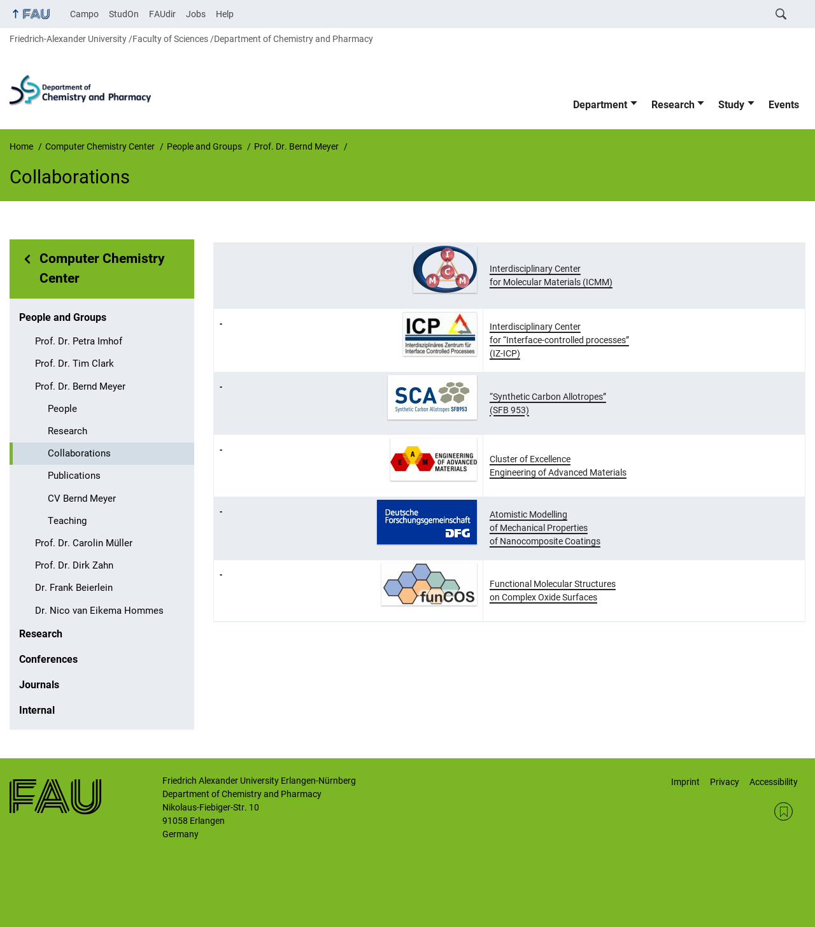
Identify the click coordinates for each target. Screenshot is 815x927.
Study (731, 105)
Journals (39, 685)
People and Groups (62, 317)
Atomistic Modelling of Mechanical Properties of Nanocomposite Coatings (545, 527)
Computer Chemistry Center (102, 269)
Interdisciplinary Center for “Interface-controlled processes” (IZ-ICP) (559, 340)
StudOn (124, 14)
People (62, 408)
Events (784, 105)
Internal (37, 710)
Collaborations (79, 453)
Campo (84, 14)
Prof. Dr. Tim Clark (74, 363)
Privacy (724, 782)
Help (225, 14)
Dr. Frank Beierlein (74, 587)
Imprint (685, 782)
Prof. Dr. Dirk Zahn (74, 565)
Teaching (67, 521)
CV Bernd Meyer (82, 498)
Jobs (196, 14)
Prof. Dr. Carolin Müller (83, 543)
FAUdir (162, 14)
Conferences (48, 659)
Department (600, 105)
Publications (74, 475)
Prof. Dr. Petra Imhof (78, 341)
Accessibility (773, 782)
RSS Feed (783, 811)
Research (673, 105)
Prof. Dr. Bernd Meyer (80, 386)
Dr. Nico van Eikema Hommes (99, 610)
